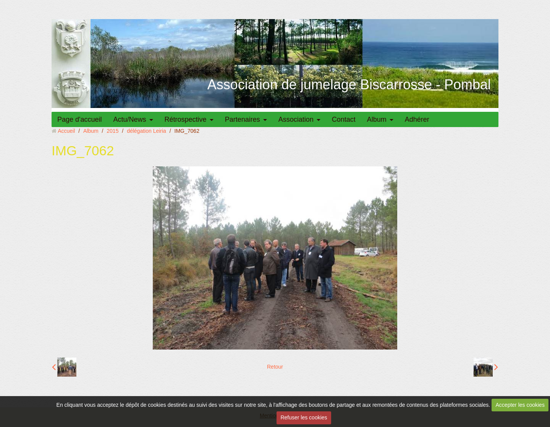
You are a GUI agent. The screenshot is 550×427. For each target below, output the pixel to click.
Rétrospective (186, 119)
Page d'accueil (79, 119)
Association (296, 119)
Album (377, 119)
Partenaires (242, 119)
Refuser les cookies (303, 417)
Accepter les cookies (520, 405)
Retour (275, 367)
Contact (344, 119)
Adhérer (417, 119)
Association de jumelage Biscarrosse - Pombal (349, 84)
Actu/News (129, 119)
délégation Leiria (146, 131)
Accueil (66, 131)
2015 (112, 131)
